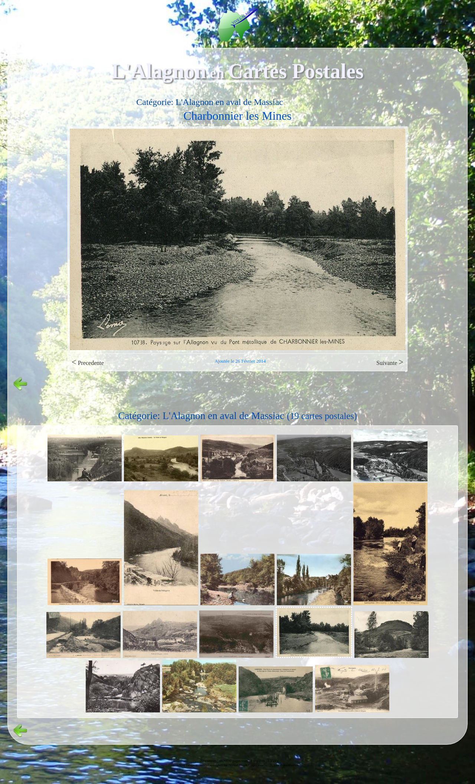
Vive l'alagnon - (189, 765)
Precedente (88, 362)
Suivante (389, 362)
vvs (202, 765)
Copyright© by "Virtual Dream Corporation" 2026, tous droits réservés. (253, 765)
